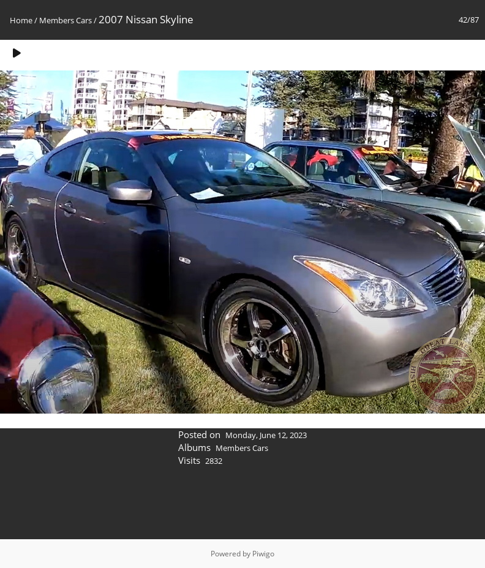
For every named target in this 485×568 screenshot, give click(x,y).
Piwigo (263, 553)
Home (21, 20)
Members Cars (65, 20)
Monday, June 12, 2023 (266, 435)
